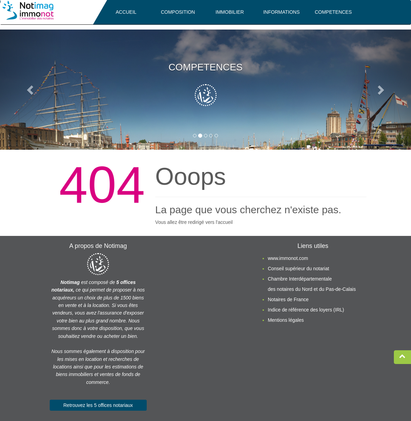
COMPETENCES (333, 12)
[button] (31, 90)
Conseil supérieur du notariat (298, 268)
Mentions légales (286, 320)
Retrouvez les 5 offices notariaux (98, 405)
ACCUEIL (126, 12)
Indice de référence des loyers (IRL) (306, 309)
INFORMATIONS (281, 12)
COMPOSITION (178, 12)
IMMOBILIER (230, 12)
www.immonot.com (288, 258)
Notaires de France (288, 299)
